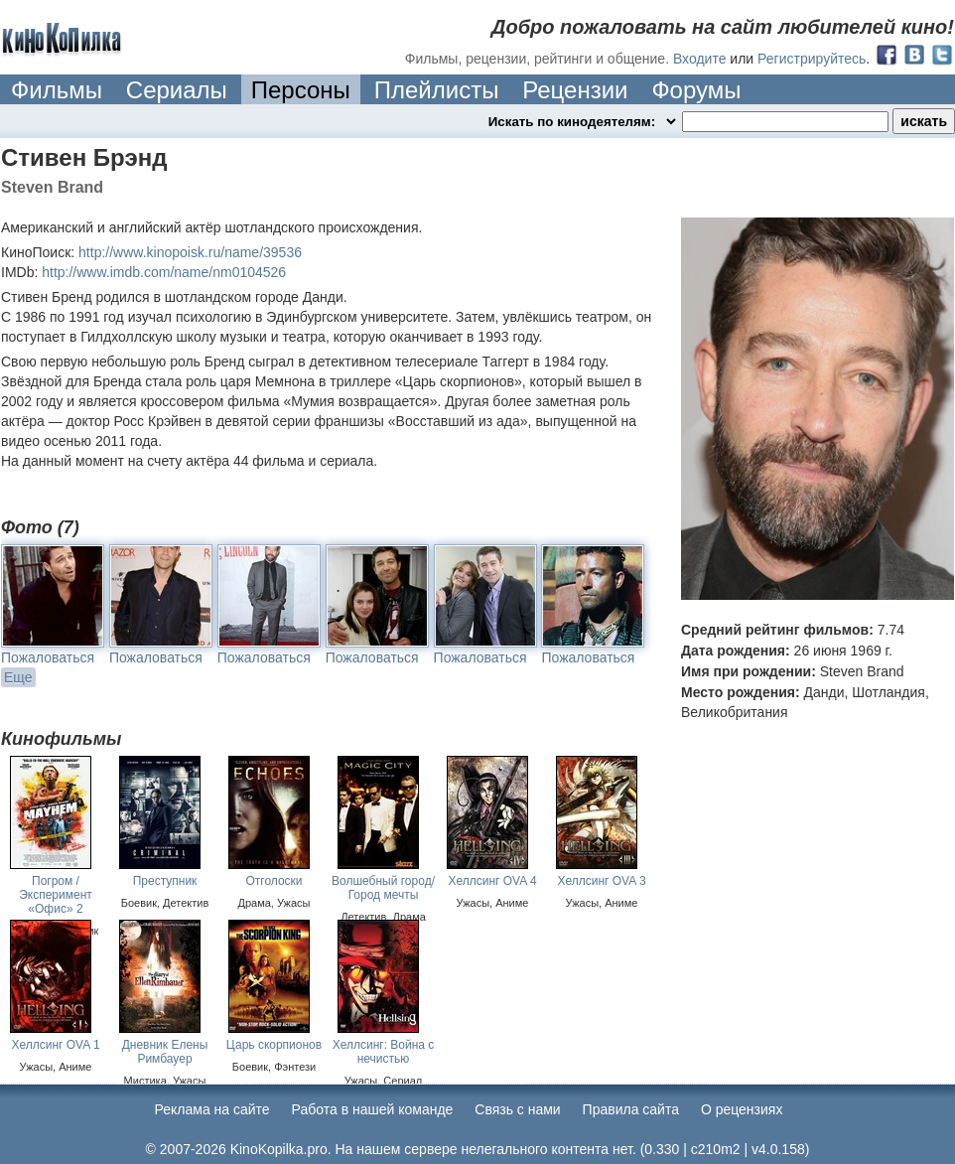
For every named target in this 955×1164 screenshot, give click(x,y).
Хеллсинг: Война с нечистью (384, 1052)
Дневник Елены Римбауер (165, 1052)
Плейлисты (436, 89)
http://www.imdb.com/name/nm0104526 (164, 272)
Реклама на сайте (212, 1109)
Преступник (165, 881)
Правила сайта (631, 1109)
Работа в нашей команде (373, 1109)
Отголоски (273, 881)
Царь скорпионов (274, 1045)
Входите (700, 59)
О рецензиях (742, 1109)
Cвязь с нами (517, 1109)
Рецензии (574, 89)
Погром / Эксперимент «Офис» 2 (55, 895)
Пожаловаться (47, 657)
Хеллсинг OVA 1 (55, 1045)
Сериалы (176, 89)
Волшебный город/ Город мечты (383, 888)
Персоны (300, 89)
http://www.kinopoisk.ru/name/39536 (190, 252)
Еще (18, 677)
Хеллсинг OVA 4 (492, 881)
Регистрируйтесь (811, 59)
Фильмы (56, 89)
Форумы (696, 89)
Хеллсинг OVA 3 (601, 881)
